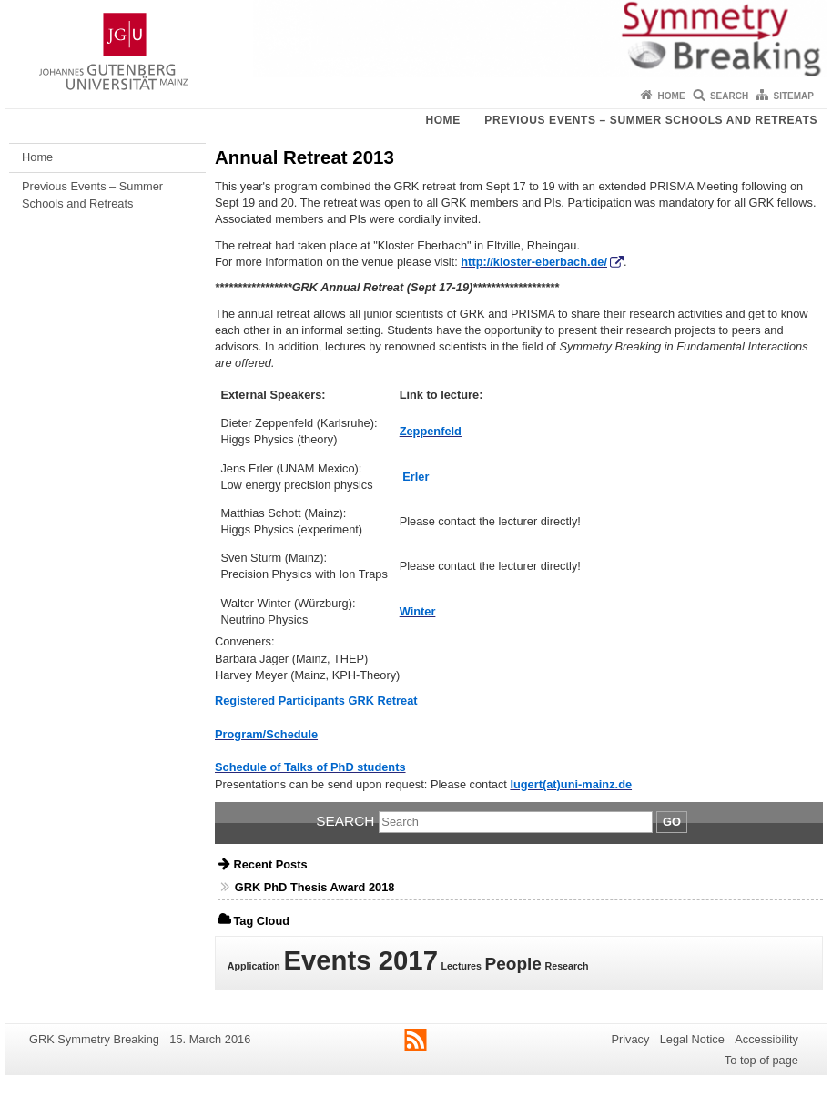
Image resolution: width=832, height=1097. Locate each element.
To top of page (761, 1060)
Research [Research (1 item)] (567, 965)
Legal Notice (692, 1039)
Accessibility (766, 1039)
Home (671, 96)
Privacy (630, 1039)
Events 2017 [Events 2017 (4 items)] (360, 960)
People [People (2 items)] (513, 963)
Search (729, 96)
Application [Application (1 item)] (254, 965)
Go (672, 821)
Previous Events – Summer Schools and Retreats (650, 120)
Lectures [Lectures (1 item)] (461, 965)
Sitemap (794, 96)
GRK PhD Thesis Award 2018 (315, 887)
